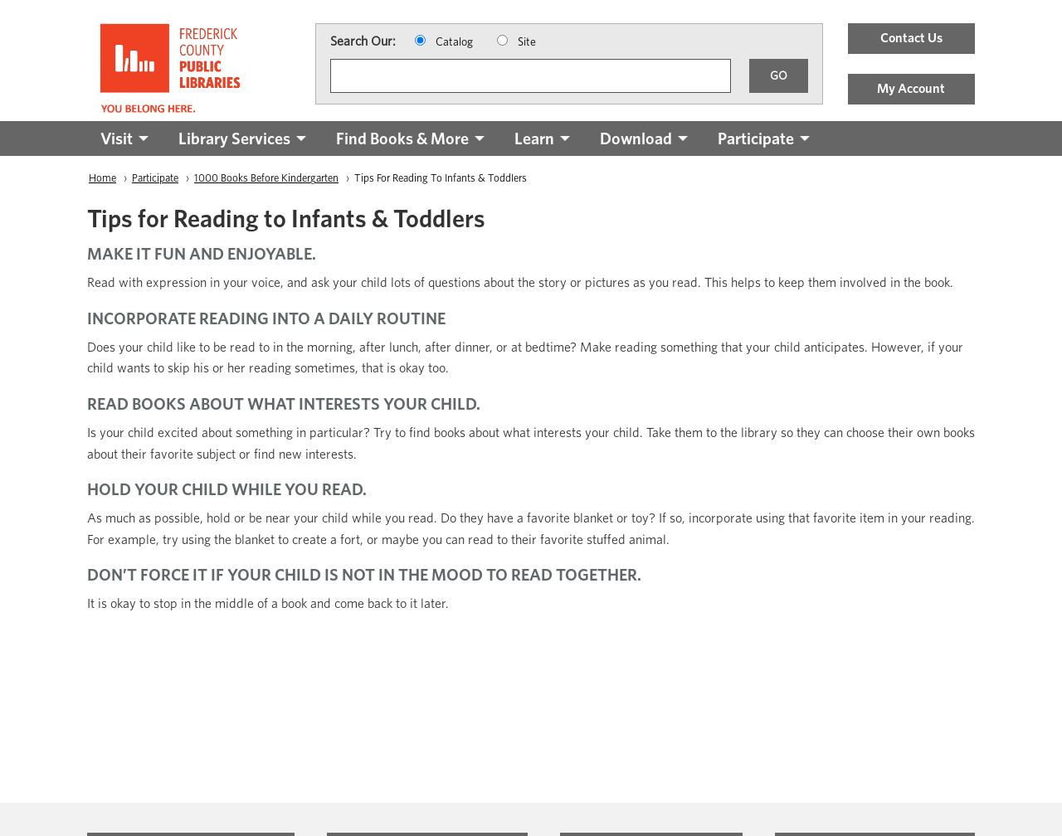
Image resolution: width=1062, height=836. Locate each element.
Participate (155, 178)
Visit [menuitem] (116, 138)
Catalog (454, 41)
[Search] (530, 76)
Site (527, 41)
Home (102, 178)
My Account (911, 88)
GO (778, 75)
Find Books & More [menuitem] (402, 138)
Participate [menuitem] (756, 138)
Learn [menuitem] (534, 138)
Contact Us (911, 38)
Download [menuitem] (636, 138)
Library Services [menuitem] (234, 138)
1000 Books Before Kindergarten (266, 178)
